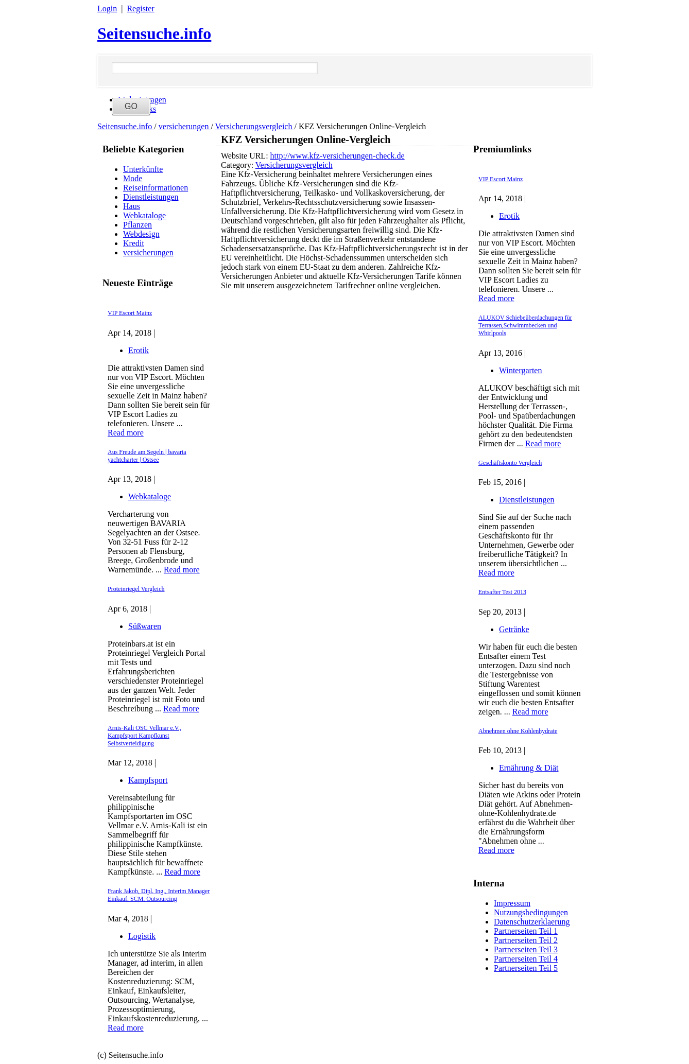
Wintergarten (520, 370)
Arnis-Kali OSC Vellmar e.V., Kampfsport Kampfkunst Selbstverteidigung (144, 735)
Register (140, 8)
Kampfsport (147, 780)
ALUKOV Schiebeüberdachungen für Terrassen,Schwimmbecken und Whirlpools (525, 325)
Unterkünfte (143, 169)
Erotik (138, 350)
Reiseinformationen (155, 187)
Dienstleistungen (151, 197)
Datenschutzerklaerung (532, 921)
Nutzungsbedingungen (531, 912)
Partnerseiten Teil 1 (526, 931)
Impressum (512, 903)
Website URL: (245, 155)
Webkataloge (144, 215)
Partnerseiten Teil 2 (526, 940)
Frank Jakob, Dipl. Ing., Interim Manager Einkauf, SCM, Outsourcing (159, 894)
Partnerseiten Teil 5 (526, 968)
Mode (132, 178)
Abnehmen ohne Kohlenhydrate (517, 731)
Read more (126, 432)
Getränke (514, 629)
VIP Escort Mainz (130, 313)
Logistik (142, 936)
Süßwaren (144, 626)
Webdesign (141, 234)
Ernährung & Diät (529, 767)
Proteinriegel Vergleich (136, 588)
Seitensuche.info (154, 33)
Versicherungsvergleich (255, 126)
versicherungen (185, 126)
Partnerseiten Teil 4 (526, 958)
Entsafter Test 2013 (502, 592)
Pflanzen (137, 224)
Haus (131, 206)
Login (107, 8)
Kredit (133, 243)
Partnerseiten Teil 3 (526, 949)
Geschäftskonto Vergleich (510, 462)
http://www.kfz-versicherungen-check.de (337, 155)
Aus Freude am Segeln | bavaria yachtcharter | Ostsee (147, 455)
